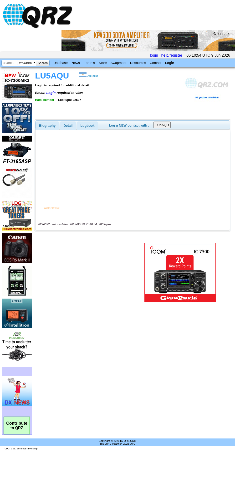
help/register (171, 55)
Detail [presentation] (67, 126)
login (154, 55)
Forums (89, 63)
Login (169, 63)
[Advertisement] (85, 272)
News (76, 63)
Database (60, 63)
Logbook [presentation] (88, 126)
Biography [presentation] (47, 126)
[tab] (47, 126)
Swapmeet (118, 63)
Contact (155, 63)
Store (103, 63)
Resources (138, 63)
